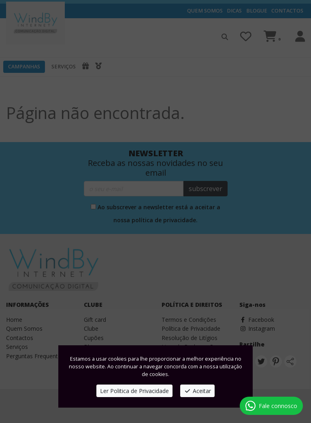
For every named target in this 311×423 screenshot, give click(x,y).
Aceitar (197, 391)
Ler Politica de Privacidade (134, 391)
